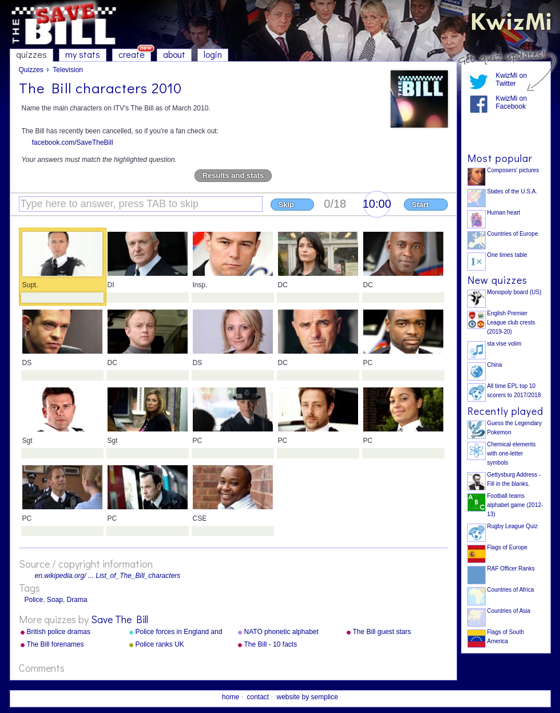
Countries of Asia (509, 611)
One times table (507, 255)
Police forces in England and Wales (179, 632)
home (230, 697)
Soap (55, 600)
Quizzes (31, 70)
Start (420, 204)
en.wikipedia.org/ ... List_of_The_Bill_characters (108, 576)
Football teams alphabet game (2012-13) (515, 505)
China (494, 365)
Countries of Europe (512, 234)
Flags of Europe (507, 547)
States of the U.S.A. (512, 191)
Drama (77, 600)
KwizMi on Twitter (511, 80)
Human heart (504, 212)
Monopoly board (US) (514, 292)
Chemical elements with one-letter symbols (511, 453)
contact (258, 697)
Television (68, 70)
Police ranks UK (160, 644)
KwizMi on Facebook (511, 102)
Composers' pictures (513, 170)
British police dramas (58, 632)
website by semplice (307, 697)
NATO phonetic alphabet (281, 632)
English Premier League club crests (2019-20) (511, 322)
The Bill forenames (55, 644)
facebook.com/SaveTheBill (72, 142)
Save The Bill (119, 619)
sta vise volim (504, 343)
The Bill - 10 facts (270, 644)
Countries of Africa (510, 590)
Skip (286, 204)
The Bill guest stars (382, 632)
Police (34, 600)
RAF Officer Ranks (511, 568)
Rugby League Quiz (512, 526)
